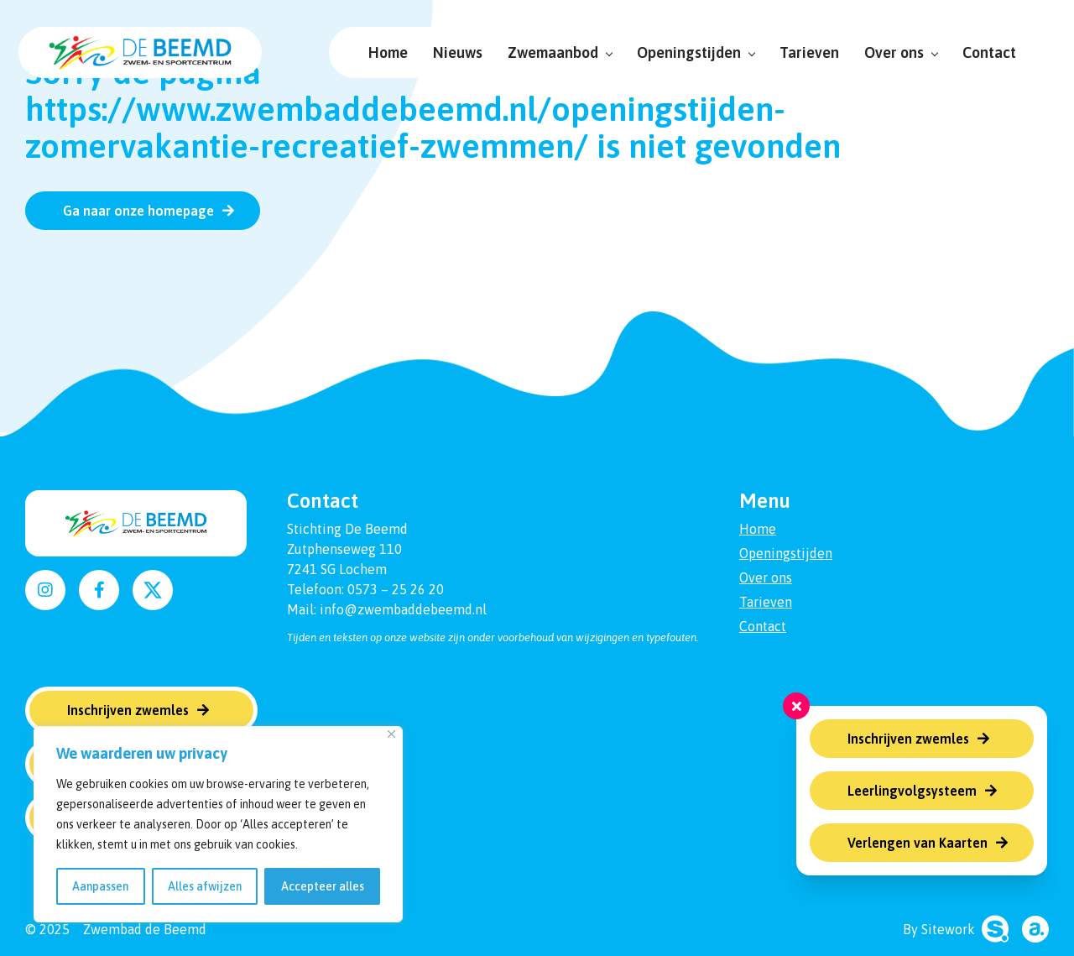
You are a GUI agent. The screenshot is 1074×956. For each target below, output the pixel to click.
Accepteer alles (322, 886)
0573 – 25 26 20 (395, 589)
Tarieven (802, 52)
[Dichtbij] (391, 734)
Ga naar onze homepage (138, 210)
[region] (218, 824)
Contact (982, 52)
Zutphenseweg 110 (344, 548)
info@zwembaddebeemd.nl (403, 609)
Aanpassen (100, 886)
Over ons (894, 52)
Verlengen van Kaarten (917, 842)
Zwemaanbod (553, 52)
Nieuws (451, 52)
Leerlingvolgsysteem (912, 790)
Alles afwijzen (205, 886)
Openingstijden (689, 52)
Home (381, 52)
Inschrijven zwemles (908, 738)
